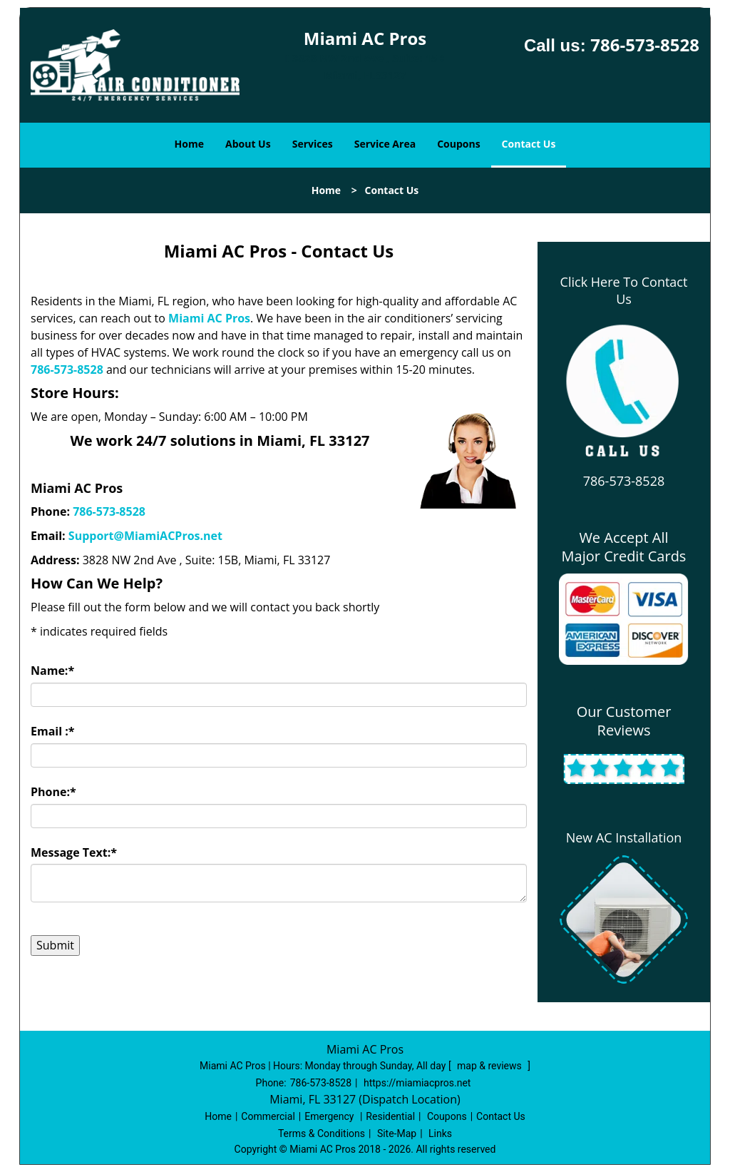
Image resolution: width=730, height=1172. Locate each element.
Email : (53, 731)
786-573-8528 (644, 44)
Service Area (385, 144)
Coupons (458, 144)
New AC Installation (624, 837)
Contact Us (529, 144)
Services (312, 144)
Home (189, 144)
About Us (248, 144)
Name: (52, 670)
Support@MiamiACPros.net (145, 536)
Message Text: (74, 852)
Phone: (53, 792)
